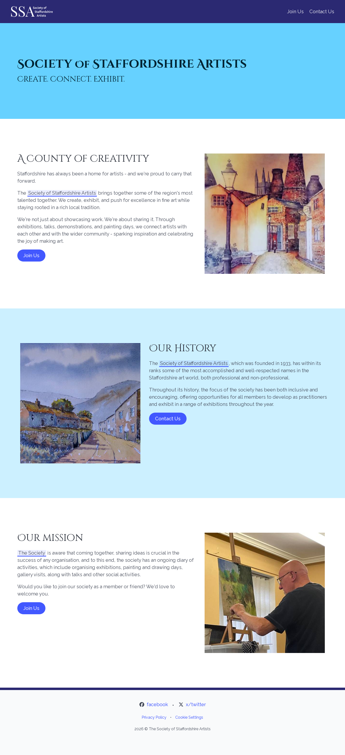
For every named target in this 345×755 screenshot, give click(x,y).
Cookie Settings (189, 717)
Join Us (295, 11)
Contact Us (321, 11)
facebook (157, 704)
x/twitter (196, 704)
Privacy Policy (154, 717)
